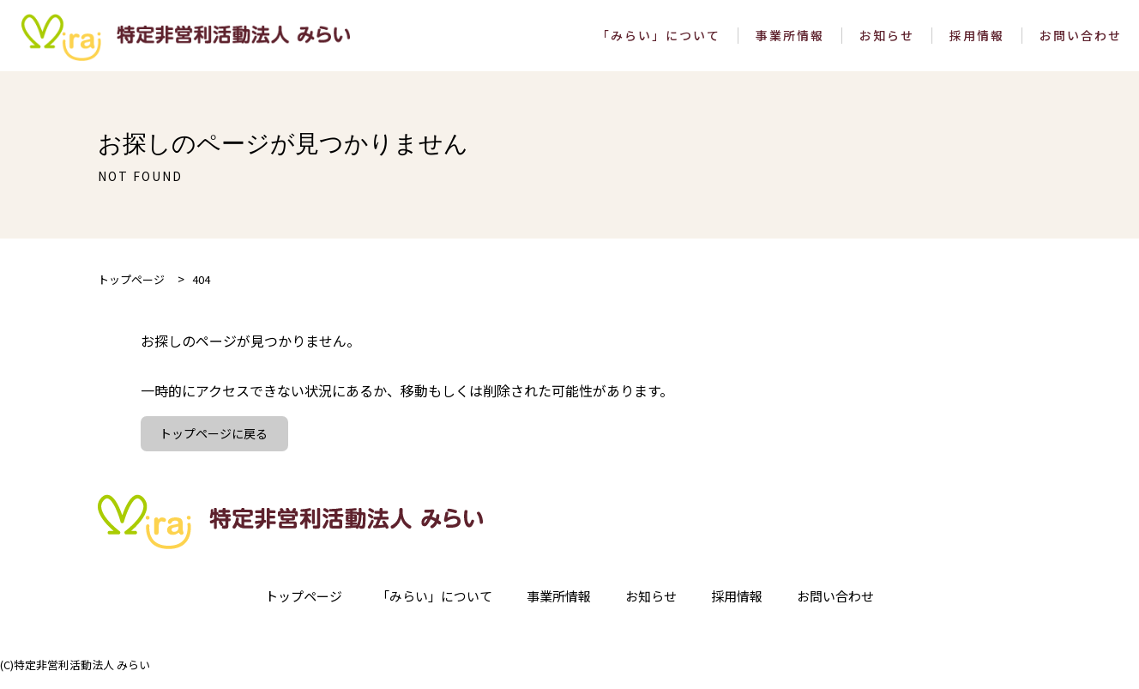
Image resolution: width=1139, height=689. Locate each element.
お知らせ (886, 41)
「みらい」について (658, 41)
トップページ (291, 608)
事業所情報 (790, 41)
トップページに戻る (216, 444)
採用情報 (976, 41)
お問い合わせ (1081, 41)
